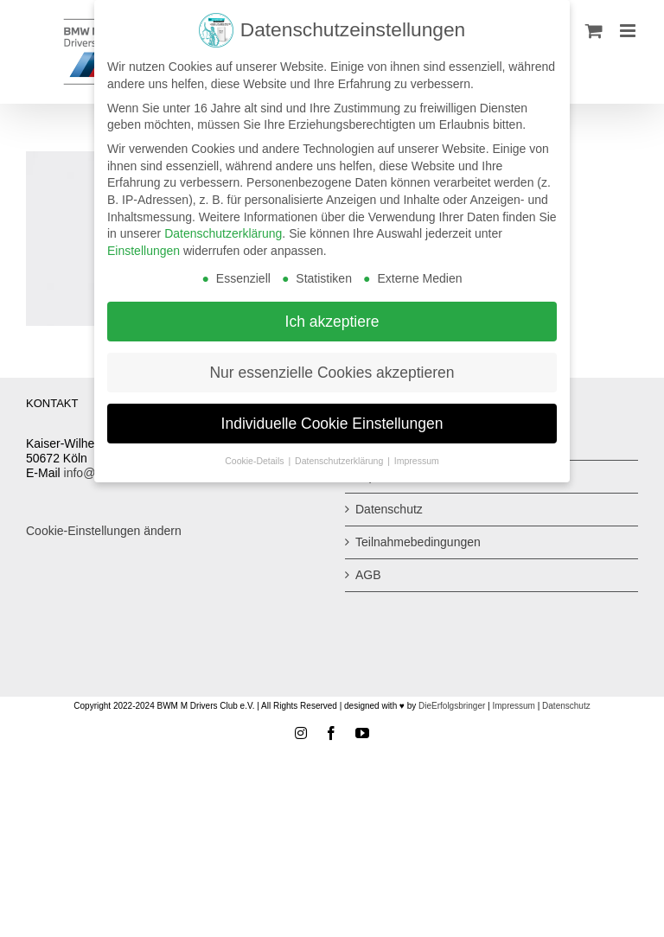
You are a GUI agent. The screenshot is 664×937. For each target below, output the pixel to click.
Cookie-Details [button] (255, 461)
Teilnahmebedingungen (418, 542)
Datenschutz (389, 509)
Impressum (513, 706)
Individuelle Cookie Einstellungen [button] (332, 422)
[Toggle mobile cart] (594, 31)
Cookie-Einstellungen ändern (104, 531)
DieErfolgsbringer (451, 706)
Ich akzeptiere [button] (332, 320)
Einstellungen (143, 251)
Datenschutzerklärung (223, 233)
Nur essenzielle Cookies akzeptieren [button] (331, 371)
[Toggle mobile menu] (629, 31)
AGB (368, 575)
